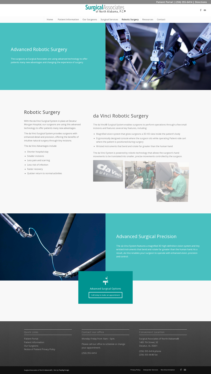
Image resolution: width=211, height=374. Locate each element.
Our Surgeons (31, 345)
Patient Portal (164, 2)
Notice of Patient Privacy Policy (39, 349)
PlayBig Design (64, 370)
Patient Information (34, 342)
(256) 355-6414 (183, 2)
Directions (201, 2)
